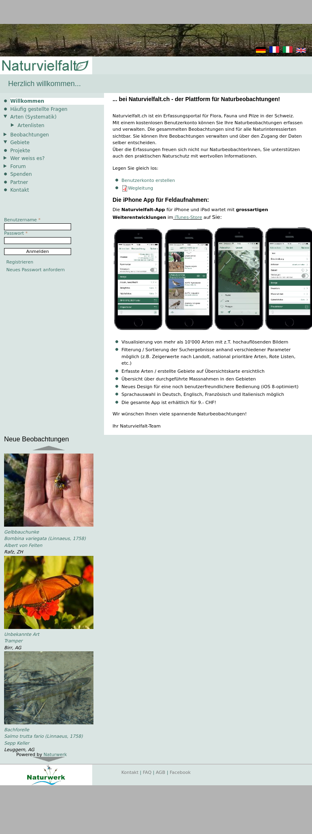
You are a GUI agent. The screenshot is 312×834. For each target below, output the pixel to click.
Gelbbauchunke (21, 532)
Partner (19, 182)
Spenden (21, 174)
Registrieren (19, 262)
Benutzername (22, 220)
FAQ (147, 772)
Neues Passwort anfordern (35, 269)
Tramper (13, 641)
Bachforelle (16, 729)
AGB (160, 772)
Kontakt (19, 190)
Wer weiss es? (27, 158)
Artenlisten (30, 125)
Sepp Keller (16, 743)
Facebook (180, 772)
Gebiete (19, 142)
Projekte (20, 150)
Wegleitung (140, 188)
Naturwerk (55, 754)
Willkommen (27, 101)
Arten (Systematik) (33, 117)
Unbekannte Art (21, 634)
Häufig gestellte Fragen (38, 109)
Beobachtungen (29, 135)
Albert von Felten (23, 545)
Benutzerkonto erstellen (148, 180)
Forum (18, 166)
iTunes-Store (188, 217)
